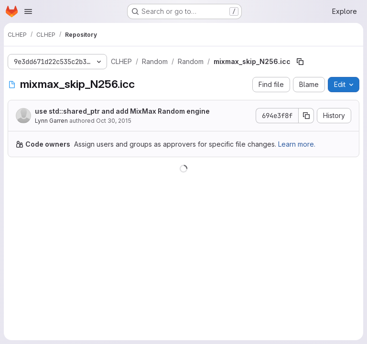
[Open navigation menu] (28, 11)
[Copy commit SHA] (306, 115)
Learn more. (296, 144)
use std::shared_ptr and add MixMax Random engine (122, 111)
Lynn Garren (51, 120)
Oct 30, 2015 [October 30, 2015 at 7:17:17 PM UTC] (113, 120)
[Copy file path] (300, 61)
